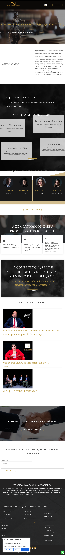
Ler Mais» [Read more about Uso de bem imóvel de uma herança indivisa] (5, 366)
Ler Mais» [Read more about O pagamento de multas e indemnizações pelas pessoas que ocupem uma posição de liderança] (5, 338)
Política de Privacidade (48, 538)
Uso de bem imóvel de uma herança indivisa (26, 362)
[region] (16, 545)
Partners (49, 530)
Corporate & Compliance (48, 535)
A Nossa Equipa (48, 527)
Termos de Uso (48, 540)
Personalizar (8, 549)
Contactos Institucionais (48, 532)
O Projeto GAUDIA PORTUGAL (20, 391)
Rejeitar (16, 549)
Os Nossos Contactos (49, 525)
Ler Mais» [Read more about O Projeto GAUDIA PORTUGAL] (5, 395)
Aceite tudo (24, 549)
